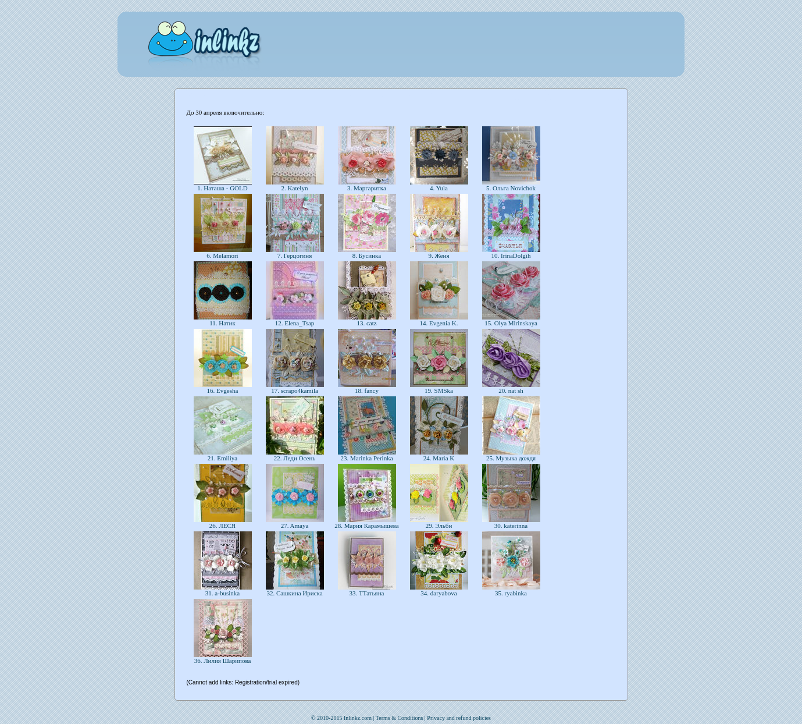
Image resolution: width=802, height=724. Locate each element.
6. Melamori (222, 255)
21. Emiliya (222, 458)
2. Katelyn (294, 187)
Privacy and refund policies (459, 718)
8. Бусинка (367, 255)
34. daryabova (439, 593)
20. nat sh (511, 390)
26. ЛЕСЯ (222, 525)
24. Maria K (439, 458)
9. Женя (439, 255)
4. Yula (438, 187)
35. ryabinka (510, 593)
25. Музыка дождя (510, 458)
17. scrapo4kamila (294, 390)
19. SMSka (438, 390)
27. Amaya (294, 525)
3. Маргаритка (366, 187)
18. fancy (366, 390)
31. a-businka (222, 593)
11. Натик (222, 323)
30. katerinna (511, 525)
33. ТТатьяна (367, 593)
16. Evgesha (222, 390)
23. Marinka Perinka (367, 458)
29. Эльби (439, 525)
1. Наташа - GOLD (222, 187)
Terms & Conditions (399, 718)
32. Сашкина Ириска (295, 593)
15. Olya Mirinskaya (511, 323)
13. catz (367, 323)
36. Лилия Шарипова (222, 660)
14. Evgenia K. (438, 323)
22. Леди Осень (294, 458)
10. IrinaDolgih (511, 255)
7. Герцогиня (294, 255)
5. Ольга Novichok (510, 187)
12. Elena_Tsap (294, 323)
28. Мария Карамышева (367, 525)
